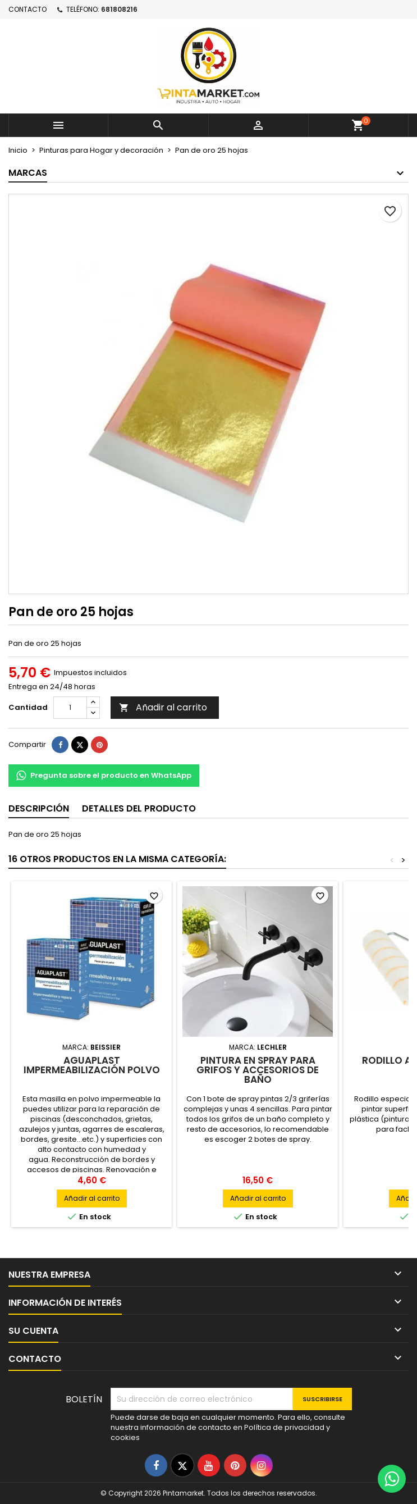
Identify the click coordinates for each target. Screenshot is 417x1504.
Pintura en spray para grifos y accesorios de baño (257, 1070)
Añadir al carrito (163, 707)
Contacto (27, 9)
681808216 (119, 9)
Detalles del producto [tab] (139, 808)
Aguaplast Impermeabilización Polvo (92, 1065)
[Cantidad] (70, 707)
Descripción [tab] (38, 808)
